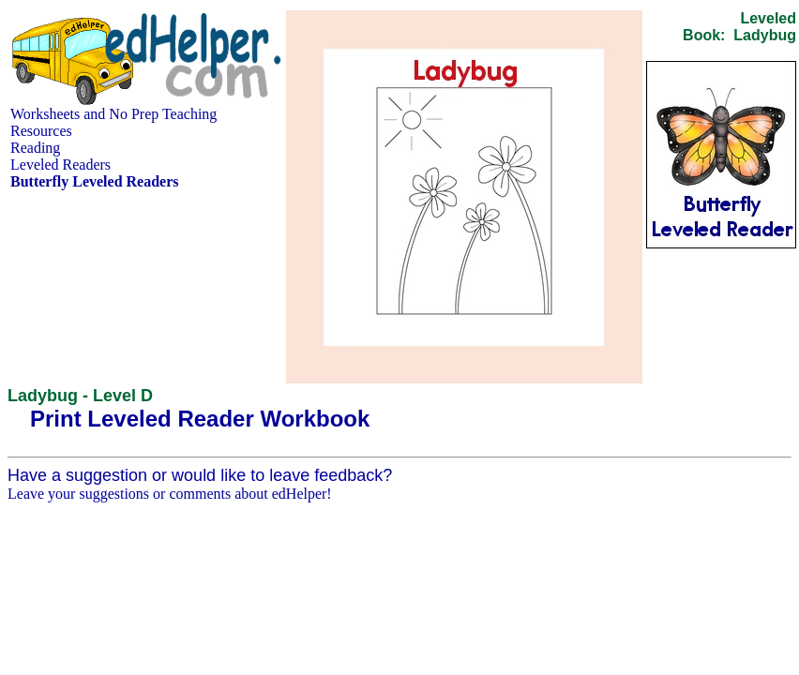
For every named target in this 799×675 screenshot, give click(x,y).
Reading (35, 148)
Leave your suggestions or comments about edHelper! (170, 494)
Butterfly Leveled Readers (94, 181)
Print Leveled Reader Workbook (199, 418)
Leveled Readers (60, 164)
